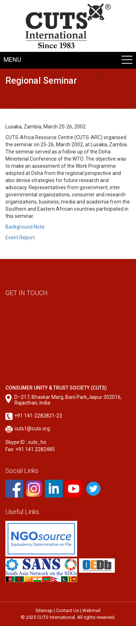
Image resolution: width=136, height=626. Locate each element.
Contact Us (67, 610)
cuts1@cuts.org (32, 428)
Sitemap (44, 610)
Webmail (91, 610)
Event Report (20, 237)
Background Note (24, 227)
